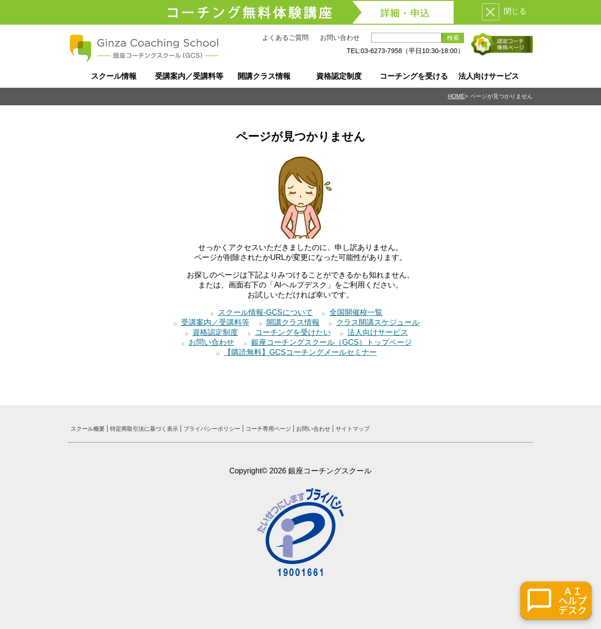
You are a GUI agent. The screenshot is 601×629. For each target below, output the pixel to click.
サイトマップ (353, 429)
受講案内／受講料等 (189, 76)
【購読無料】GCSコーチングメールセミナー (300, 352)
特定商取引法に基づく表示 (144, 429)
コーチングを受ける (414, 76)
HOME (456, 96)
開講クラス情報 (264, 76)
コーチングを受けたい (293, 332)
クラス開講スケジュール (377, 322)
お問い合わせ (340, 37)
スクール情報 (114, 76)
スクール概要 (88, 429)
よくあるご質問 (285, 37)
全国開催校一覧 (355, 312)
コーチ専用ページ (268, 429)
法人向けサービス (488, 76)
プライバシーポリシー (211, 429)
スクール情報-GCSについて (265, 312)
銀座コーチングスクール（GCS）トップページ (331, 342)
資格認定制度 (339, 76)
